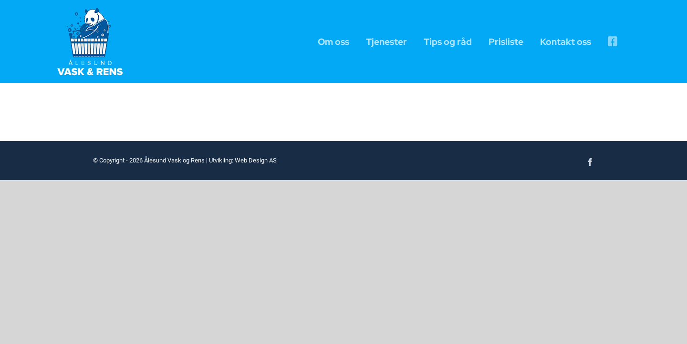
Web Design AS (256, 160)
